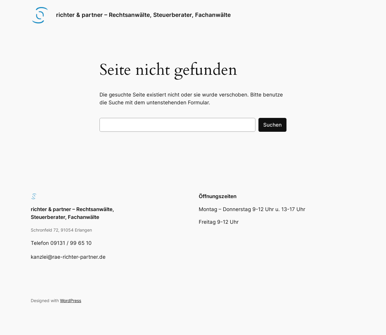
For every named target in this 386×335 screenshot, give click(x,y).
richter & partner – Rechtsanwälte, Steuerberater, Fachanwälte (143, 14)
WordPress (70, 300)
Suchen (272, 125)
